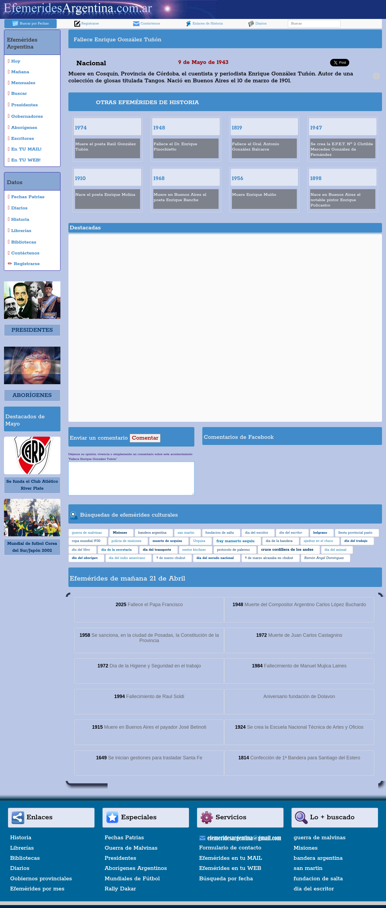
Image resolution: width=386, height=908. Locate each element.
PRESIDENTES (32, 330)
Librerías (22, 848)
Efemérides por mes (37, 889)
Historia (20, 837)
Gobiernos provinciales (41, 878)
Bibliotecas (25, 858)
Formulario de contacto (230, 848)
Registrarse (86, 24)
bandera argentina (318, 858)
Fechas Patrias (124, 837)
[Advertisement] (303, 39)
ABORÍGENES (32, 395)
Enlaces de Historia (204, 24)
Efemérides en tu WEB (230, 868)
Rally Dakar (120, 889)
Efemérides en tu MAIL (230, 858)
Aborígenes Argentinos (136, 868)
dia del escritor (314, 889)
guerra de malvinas (320, 837)
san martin (308, 868)
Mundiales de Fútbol (132, 878)
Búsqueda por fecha (226, 878)
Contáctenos (146, 23)
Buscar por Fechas (30, 24)
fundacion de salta (318, 878)
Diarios (257, 24)
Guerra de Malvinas (131, 848)
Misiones (306, 848)
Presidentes (120, 858)
